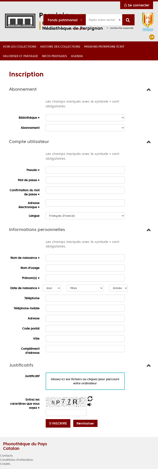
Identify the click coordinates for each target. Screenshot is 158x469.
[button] (19, 46)
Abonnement (30, 128)
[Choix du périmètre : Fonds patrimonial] (64, 19)
